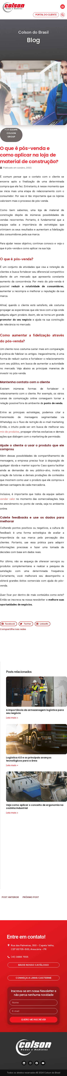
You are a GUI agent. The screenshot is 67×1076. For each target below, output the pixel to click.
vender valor (7, 498)
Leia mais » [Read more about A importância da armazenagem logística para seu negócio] (12, 717)
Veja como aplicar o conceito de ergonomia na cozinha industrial (34, 806)
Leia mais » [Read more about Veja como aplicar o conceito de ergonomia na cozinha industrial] (12, 812)
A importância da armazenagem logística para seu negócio (35, 711)
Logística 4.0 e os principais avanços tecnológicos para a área (28, 759)
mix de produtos (9, 431)
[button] (62, 6)
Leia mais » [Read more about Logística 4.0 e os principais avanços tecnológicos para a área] (12, 765)
